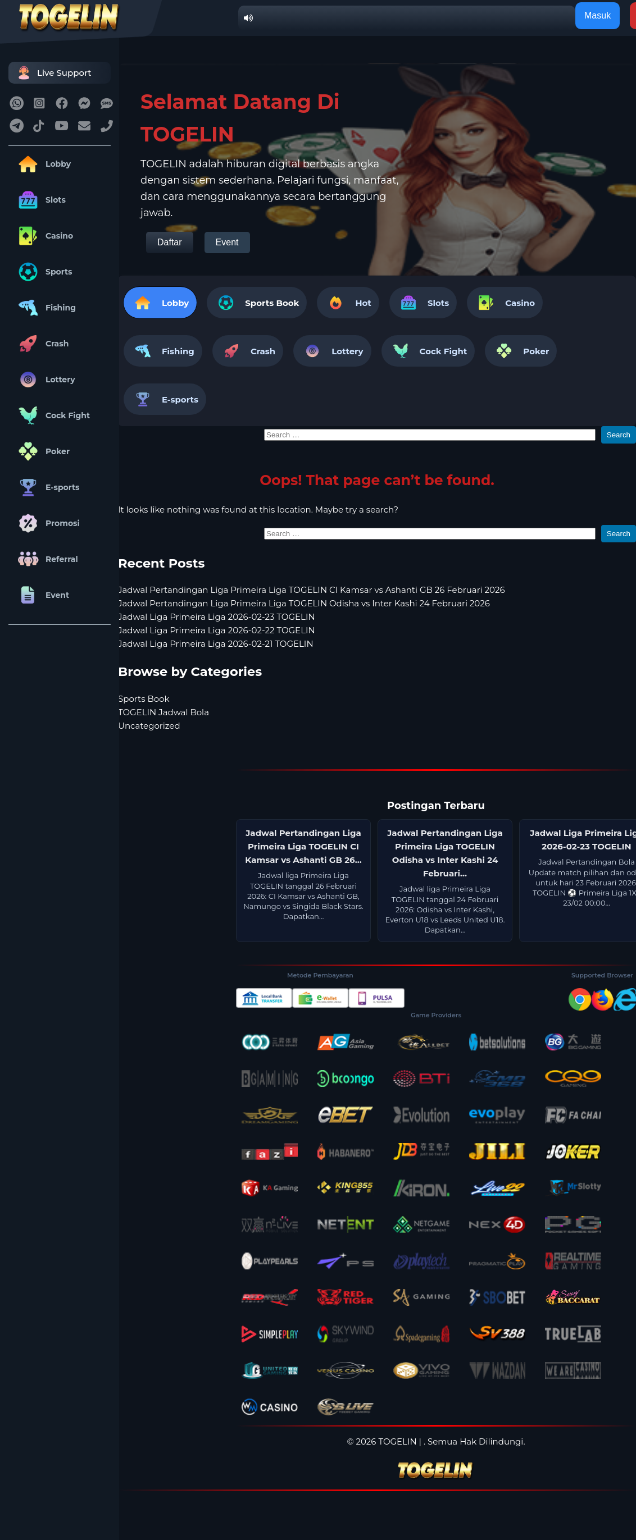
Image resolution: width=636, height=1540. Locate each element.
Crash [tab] (247, 351)
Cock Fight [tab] (428, 351)
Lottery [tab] (332, 351)
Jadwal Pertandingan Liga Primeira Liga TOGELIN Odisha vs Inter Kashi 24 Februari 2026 (304, 603)
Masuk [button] (597, 15)
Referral (46, 559)
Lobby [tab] (160, 302)
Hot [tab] (348, 302)
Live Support (53, 73)
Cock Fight (52, 415)
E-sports (47, 487)
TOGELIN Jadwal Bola (163, 712)
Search (618, 435)
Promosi (47, 523)
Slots (40, 200)
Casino (43, 236)
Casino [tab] (505, 302)
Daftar (169, 242)
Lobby (42, 164)
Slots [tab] (423, 302)
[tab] (257, 302)
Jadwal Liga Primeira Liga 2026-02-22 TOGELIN (216, 630)
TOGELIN (397, 1441)
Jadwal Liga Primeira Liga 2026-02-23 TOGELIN (216, 616)
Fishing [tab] (162, 351)
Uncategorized (149, 725)
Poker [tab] (521, 351)
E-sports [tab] (164, 399)
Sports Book (272, 303)
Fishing (45, 308)
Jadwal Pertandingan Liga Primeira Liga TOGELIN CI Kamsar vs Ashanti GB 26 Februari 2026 (311, 589)
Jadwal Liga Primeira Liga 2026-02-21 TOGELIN (216, 643)
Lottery (44, 379)
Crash (41, 344)
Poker (42, 451)
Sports (43, 272)
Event (41, 595)
